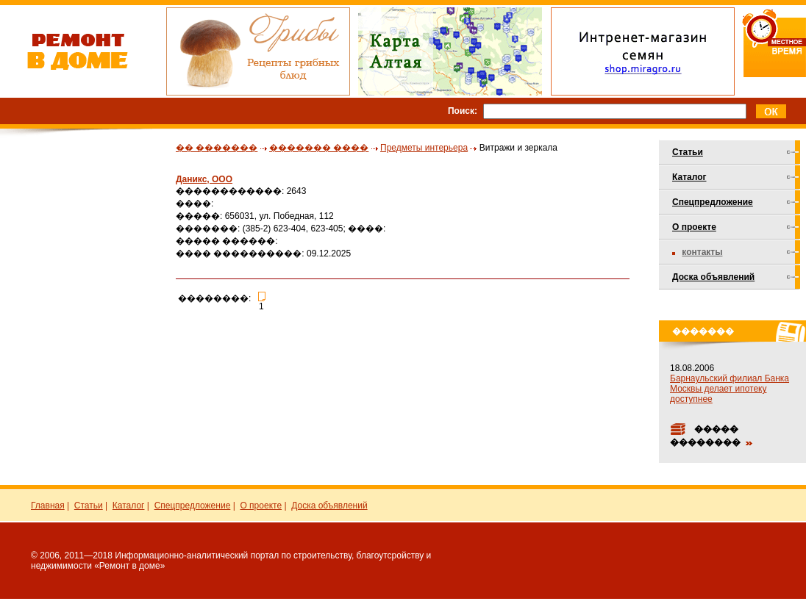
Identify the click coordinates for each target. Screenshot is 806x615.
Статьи (687, 152)
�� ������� (216, 148)
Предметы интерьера (424, 148)
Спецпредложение (712, 202)
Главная (48, 505)
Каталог (689, 177)
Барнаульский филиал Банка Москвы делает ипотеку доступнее (729, 388)
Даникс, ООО (204, 179)
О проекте (694, 227)
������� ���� (318, 148)
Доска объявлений (713, 277)
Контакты (702, 252)
